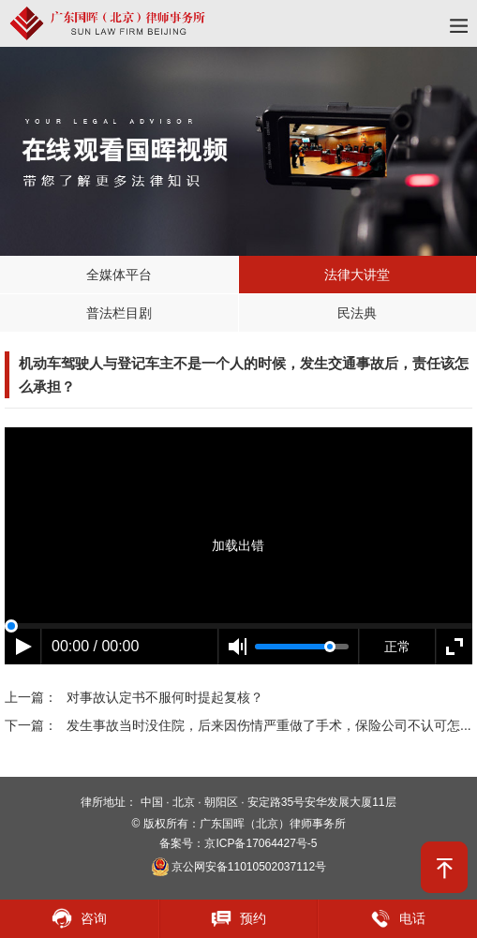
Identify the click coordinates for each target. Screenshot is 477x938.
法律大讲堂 (357, 274)
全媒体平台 (119, 274)
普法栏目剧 (119, 312)
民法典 (357, 312)
